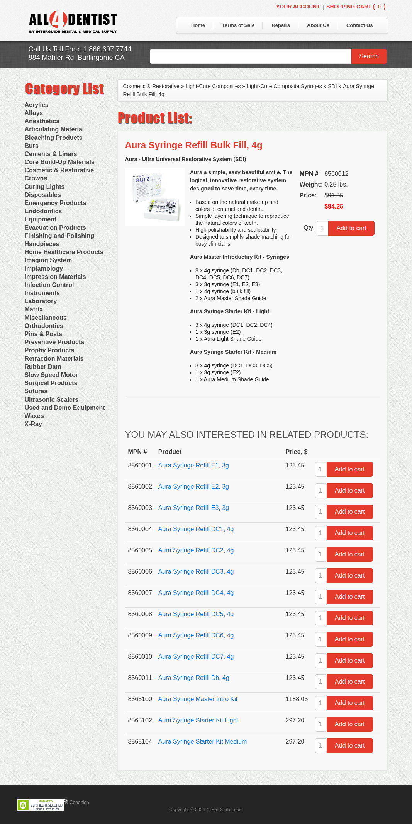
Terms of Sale (238, 25)
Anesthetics (42, 121)
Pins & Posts (44, 334)
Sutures (36, 391)
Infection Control (49, 285)
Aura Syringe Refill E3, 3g (193, 508)
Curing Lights (45, 186)
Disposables (43, 195)
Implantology (44, 268)
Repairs (280, 25)
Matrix (34, 309)
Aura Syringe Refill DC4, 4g (196, 593)
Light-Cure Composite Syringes (284, 86)
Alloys (34, 113)
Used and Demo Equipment (65, 407)
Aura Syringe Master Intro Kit (197, 699)
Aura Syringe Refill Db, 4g (193, 677)
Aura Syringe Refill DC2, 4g (196, 550)
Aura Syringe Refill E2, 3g (193, 486)
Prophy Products (50, 350)
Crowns (36, 178)
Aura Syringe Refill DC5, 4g (196, 614)
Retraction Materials (54, 358)
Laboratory (41, 301)
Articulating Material (54, 129)
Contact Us (359, 25)
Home (198, 25)
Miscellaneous (46, 317)
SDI (332, 86)
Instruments (42, 293)
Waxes (34, 416)
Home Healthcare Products (64, 252)
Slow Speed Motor (51, 375)
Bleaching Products (54, 137)
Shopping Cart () (355, 6)
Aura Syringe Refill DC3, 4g (196, 571)
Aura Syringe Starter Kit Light (198, 720)
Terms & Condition (70, 802)
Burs (32, 146)
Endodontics (43, 211)
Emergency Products (55, 203)
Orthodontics (44, 326)
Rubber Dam (43, 367)
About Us (318, 25)
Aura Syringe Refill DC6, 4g (196, 635)
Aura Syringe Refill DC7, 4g (196, 656)
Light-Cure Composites (213, 86)
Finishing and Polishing (59, 236)
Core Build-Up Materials (60, 162)
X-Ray (33, 424)
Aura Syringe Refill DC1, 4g (196, 529)
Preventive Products (55, 342)
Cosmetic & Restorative (59, 170)
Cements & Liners (51, 154)
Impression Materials (55, 277)
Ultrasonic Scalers (52, 399)
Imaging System (48, 260)
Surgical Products (51, 383)
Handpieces (42, 244)
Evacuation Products (55, 227)
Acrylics (37, 105)
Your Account (298, 6)
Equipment (41, 219)
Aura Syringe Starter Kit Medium (202, 741)
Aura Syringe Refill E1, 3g (193, 465)
